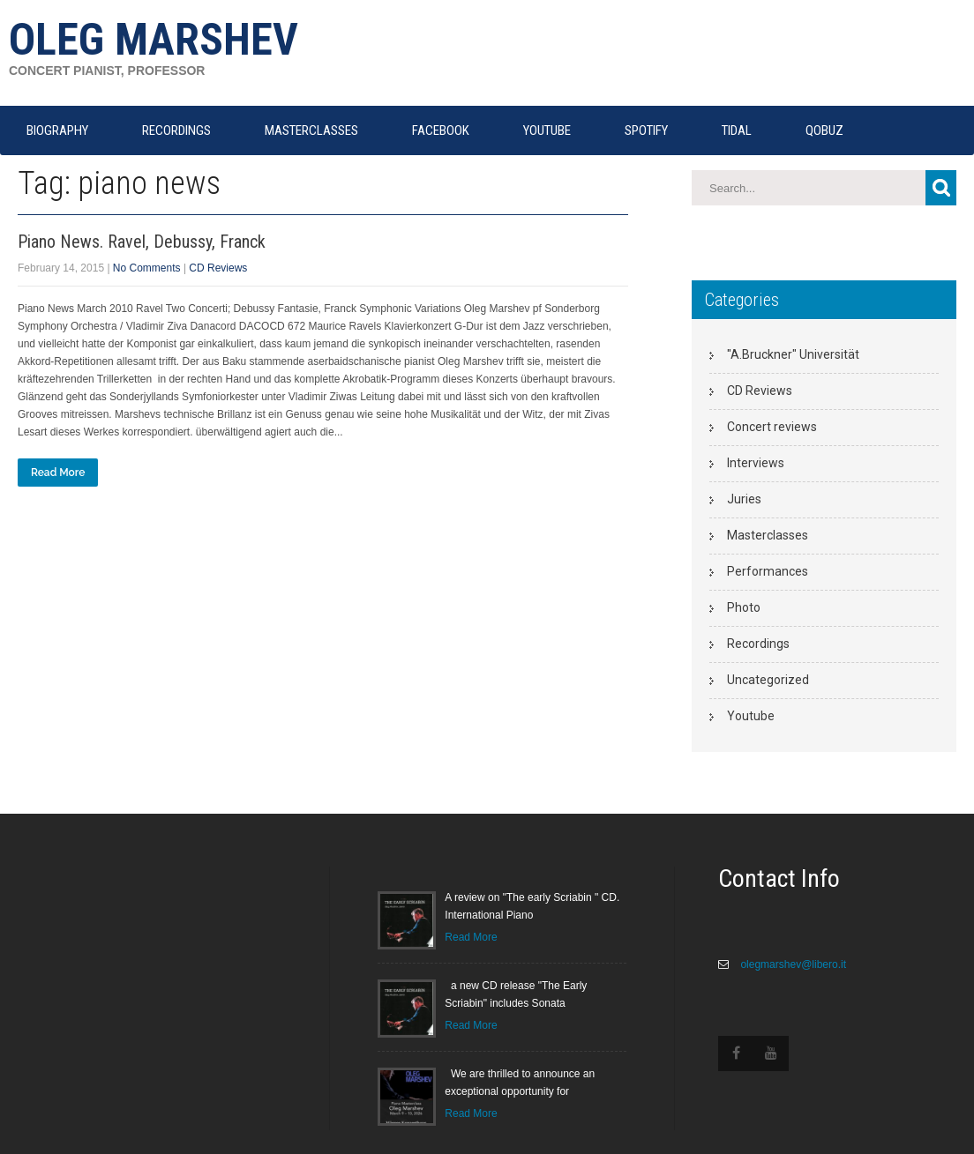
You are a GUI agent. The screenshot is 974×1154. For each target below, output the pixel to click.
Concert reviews (772, 427)
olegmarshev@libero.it (792, 964)
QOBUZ (824, 130)
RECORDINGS (176, 130)
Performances (767, 571)
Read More (58, 472)
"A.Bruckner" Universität (793, 354)
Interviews (755, 463)
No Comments (147, 268)
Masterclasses (767, 535)
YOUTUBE (547, 130)
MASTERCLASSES (311, 130)
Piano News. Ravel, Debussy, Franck (142, 241)
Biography (57, 130)
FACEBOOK (440, 130)
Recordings (758, 644)
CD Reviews (218, 268)
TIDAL (737, 130)
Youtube (751, 716)
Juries (744, 499)
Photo (743, 607)
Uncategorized (768, 680)
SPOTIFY (646, 130)
